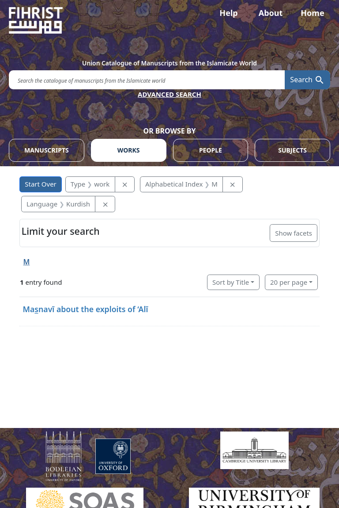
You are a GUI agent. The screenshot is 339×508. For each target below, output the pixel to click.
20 (288, 282)
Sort (230, 282)
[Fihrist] (169, 20)
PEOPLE (210, 150)
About (271, 13)
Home (312, 13)
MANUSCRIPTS (46, 150)
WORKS (128, 150)
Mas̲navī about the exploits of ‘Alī (85, 309)
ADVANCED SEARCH (169, 94)
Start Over (40, 184)
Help (228, 13)
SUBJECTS (292, 150)
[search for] (146, 79)
